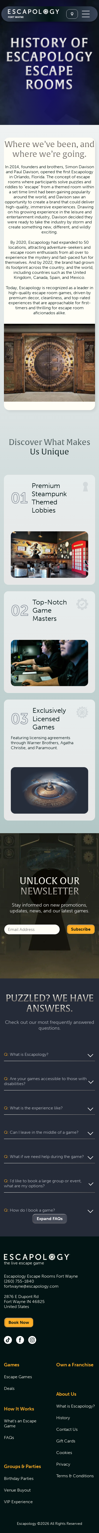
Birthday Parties (19, 1468)
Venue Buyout (17, 1480)
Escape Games (18, 1366)
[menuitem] (23, 1369)
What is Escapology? (75, 1396)
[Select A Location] (72, 14)
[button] (49, 1054)
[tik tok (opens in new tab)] (8, 1330)
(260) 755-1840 (19, 1271)
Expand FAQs (50, 1208)
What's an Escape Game (20, 1413)
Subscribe (81, 929)
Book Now (18, 1312)
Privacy (63, 1454)
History (63, 1407)
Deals (9, 1378)
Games (11, 1355)
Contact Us (67, 1419)
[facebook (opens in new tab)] (20, 1330)
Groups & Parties (22, 1456)
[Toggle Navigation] (86, 14)
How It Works (19, 1399)
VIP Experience (18, 1491)
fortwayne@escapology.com (31, 1276)
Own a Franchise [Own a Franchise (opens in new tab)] (74, 1355)
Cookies (64, 1442)
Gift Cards (65, 1430)
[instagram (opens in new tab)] (32, 1330)
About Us (66, 1384)
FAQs (9, 1427)
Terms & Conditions (75, 1465)
